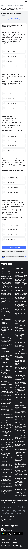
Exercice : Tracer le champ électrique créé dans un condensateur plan (7, 485)
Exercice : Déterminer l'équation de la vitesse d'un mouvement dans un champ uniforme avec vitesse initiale (7, 417)
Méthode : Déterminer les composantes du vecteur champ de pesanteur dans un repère (6, 293)
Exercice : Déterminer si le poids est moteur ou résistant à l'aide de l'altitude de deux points (21, 370)
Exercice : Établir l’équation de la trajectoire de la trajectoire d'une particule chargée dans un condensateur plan (21, 291)
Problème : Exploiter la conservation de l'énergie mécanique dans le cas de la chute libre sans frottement (21, 473)
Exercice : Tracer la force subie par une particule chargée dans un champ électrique (21, 274)
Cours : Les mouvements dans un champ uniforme (7, 270)
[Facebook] (13, 545)
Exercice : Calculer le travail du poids (20, 310)
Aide (9, 539)
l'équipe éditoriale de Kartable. (19, 24)
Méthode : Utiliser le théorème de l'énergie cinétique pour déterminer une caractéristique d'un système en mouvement (6, 358)
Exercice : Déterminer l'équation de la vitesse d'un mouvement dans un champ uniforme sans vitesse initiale (7, 392)
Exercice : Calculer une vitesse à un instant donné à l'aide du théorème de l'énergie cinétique (20, 405)
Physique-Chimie (18, 5)
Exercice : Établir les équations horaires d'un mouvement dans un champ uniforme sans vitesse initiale (7, 400)
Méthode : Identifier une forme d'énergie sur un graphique (6, 377)
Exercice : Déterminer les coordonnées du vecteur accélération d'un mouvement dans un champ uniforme (7, 384)
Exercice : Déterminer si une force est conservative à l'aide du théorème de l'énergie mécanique (21, 452)
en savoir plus (23, 253)
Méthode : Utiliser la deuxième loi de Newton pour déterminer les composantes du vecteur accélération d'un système (6, 311)
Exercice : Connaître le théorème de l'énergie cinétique (20, 384)
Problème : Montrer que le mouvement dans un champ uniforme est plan (6, 433)
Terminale (9, 5)
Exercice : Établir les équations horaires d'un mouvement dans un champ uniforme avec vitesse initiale (7, 425)
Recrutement (16, 542)
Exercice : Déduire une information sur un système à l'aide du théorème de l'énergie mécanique (20, 444)
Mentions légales (5, 542)
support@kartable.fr (9, 517)
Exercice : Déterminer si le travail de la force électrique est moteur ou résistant (21, 377)
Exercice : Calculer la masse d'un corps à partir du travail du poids (20, 321)
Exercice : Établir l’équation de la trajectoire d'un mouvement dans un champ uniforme (6, 455)
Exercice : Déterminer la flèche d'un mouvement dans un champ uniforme (6, 472)
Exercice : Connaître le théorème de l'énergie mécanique (20, 412)
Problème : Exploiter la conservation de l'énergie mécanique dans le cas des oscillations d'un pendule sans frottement (20, 483)
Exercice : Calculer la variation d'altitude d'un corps (20, 315)
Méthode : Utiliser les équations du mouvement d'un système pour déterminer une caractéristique (6, 348)
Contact (3, 539)
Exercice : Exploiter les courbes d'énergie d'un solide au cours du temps (20, 465)
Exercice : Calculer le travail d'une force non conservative (20, 437)
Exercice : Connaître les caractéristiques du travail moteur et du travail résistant (21, 355)
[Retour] (2, 2)
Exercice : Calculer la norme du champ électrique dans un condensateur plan (6, 478)
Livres (14, 539)
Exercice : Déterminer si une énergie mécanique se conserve (21, 459)
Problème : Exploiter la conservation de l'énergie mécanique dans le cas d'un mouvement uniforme (20, 492)
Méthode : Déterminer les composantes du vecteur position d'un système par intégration (6, 329)
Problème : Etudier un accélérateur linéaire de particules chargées (21, 305)
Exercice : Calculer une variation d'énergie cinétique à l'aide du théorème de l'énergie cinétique (20, 397)
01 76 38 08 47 (20, 2)
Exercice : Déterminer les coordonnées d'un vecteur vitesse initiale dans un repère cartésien (7, 409)
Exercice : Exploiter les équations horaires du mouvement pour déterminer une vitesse (7, 440)
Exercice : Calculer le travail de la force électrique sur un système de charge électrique (20, 328)
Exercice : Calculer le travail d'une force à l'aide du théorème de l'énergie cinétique (20, 390)
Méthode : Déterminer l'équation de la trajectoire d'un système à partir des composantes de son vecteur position (6, 338)
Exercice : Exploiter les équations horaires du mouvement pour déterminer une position (7, 447)
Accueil (3, 5)
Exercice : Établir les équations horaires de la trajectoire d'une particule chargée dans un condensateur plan (21, 282)
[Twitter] (17, 545)
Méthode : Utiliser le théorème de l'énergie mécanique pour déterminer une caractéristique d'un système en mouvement (6, 369)
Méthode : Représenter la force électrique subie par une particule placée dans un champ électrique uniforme (7, 285)
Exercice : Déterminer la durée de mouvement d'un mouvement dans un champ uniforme (6, 464)
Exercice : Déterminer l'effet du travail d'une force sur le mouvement (20, 362)
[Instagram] (20, 545)
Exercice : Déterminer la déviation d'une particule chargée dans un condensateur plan (21, 299)
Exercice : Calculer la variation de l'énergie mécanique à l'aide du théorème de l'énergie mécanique (20, 419)
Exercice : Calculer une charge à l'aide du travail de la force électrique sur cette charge (20, 336)
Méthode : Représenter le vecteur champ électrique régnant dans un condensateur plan (7, 276)
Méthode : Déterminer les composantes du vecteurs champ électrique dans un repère (6, 301)
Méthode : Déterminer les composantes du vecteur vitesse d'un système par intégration (6, 320)
